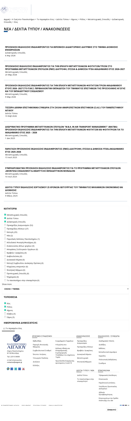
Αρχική (7, 19)
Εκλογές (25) (12, 232)
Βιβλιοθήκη (37, 341)
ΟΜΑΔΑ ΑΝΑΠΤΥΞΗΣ (55, 405)
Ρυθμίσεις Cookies (22, 419)
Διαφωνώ (111, 409)
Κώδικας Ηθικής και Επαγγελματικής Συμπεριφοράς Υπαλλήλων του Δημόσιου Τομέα (65, 352)
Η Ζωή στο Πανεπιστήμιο (23, 19)
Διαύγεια (36, 362)
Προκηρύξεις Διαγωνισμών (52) (20, 225)
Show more (7, 284)
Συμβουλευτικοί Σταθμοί (42, 350)
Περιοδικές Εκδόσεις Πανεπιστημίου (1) (23, 239)
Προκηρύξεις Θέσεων (85, 347)
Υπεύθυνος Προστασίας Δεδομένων (108, 387)
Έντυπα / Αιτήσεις (39, 354)
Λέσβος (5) (11, 314)
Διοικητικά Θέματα (84, 354)
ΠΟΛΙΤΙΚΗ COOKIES (39, 405)
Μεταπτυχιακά (82, 358)
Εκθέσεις (102, 348)
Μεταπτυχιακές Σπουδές (99, 19)
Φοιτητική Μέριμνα (84, 362)
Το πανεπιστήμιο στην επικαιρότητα (85, 380)
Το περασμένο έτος (45, 19)
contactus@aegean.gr (15, 362)
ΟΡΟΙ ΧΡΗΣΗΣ (26, 405)
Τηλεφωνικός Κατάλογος (108, 375)
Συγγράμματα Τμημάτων (64, 341)
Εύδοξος (36, 365)
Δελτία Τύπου (62, 19)
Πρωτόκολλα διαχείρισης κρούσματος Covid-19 (65, 362)
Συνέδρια (102, 363)
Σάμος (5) (11, 317)
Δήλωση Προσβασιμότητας (105, 393)
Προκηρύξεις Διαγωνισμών (82, 342)
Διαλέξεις (102, 345)
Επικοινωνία (103, 379)
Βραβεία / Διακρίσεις (85, 350)
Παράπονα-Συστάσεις (107, 383)
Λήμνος (74, 19)
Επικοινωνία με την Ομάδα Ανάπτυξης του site (108, 399)
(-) (4, 328)
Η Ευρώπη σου (61, 345)
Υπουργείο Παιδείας (40, 358)
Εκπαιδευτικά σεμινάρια (108, 352)
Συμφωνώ (100, 409)
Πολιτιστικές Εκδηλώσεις (108, 359)
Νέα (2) (10, 235)
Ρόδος (82, 19)
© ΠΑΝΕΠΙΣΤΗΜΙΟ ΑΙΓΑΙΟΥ (10, 405)
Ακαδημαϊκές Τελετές (106, 341)
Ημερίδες (102, 356)
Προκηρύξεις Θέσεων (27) (17, 228)
